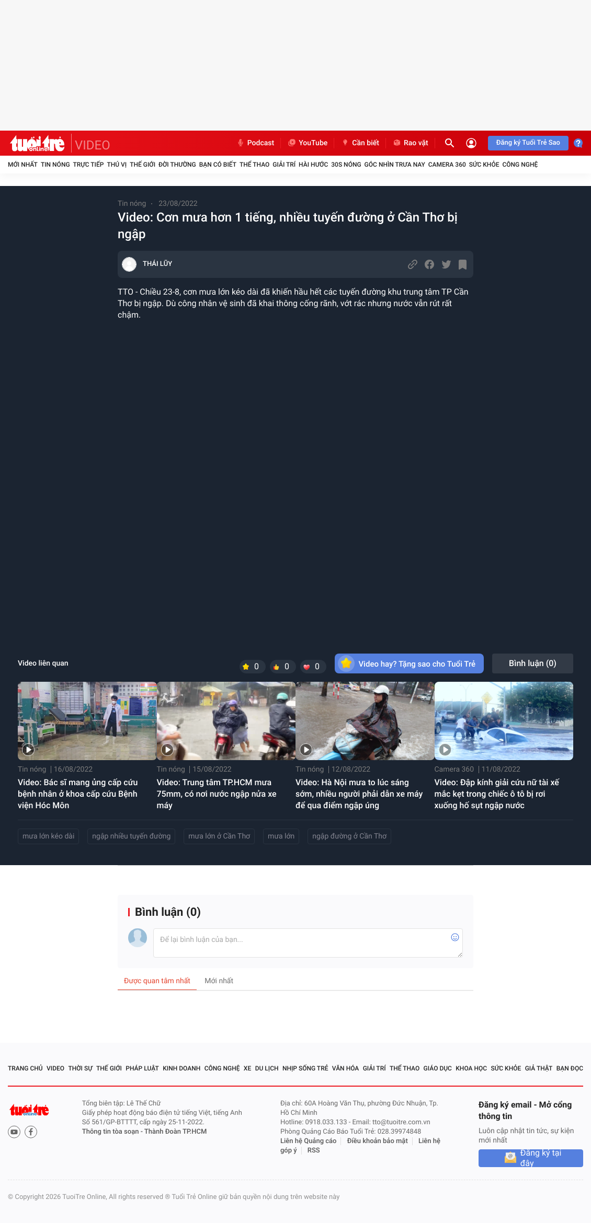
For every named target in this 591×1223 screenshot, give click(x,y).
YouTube (307, 143)
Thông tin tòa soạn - (113, 1132)
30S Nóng (346, 164)
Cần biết (359, 143)
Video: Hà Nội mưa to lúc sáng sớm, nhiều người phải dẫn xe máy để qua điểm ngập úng (359, 793)
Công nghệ (520, 164)
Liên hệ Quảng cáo (308, 1141)
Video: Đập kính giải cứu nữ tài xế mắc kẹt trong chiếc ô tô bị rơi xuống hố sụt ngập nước (497, 793)
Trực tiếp (88, 164)
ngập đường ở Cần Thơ (349, 836)
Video (55, 1068)
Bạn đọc (569, 1068)
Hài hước (313, 164)
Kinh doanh (181, 1068)
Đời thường (177, 164)
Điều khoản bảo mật (377, 1141)
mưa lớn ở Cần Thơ (219, 836)
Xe (247, 1068)
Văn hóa (345, 1068)
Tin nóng (55, 164)
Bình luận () (532, 663)
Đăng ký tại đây (541, 1158)
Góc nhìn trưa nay (395, 164)
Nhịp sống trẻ (305, 1068)
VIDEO (92, 145)
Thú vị (117, 164)
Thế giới (142, 164)
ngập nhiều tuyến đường (131, 836)
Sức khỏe (484, 164)
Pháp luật (142, 1068)
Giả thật (539, 1068)
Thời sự (80, 1068)
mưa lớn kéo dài (48, 836)
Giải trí (284, 164)
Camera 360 (447, 164)
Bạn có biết (217, 164)
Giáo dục (438, 1068)
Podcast (255, 143)
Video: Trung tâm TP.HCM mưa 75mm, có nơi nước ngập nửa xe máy (217, 793)
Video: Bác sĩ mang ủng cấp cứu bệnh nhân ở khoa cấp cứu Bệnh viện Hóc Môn (78, 793)
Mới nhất (23, 164)
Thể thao (254, 164)
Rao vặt (410, 143)
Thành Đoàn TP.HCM (175, 1132)
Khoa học (471, 1068)
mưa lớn (281, 836)
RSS (314, 1151)
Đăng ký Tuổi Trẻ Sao (528, 143)
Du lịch (267, 1068)
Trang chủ (25, 1068)
